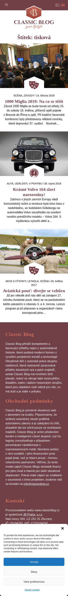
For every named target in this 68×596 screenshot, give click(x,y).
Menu (6, 4)
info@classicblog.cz (36, 483)
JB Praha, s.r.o (32, 514)
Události (21, 183)
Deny (34, 571)
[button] (62, 528)
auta (10, 183)
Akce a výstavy (15, 281)
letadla (33, 281)
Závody (29, 95)
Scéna (17, 95)
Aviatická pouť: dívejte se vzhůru (34, 290)
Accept (34, 561)
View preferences (34, 581)
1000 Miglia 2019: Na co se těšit (34, 101)
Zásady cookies (32, 590)
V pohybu (35, 183)
